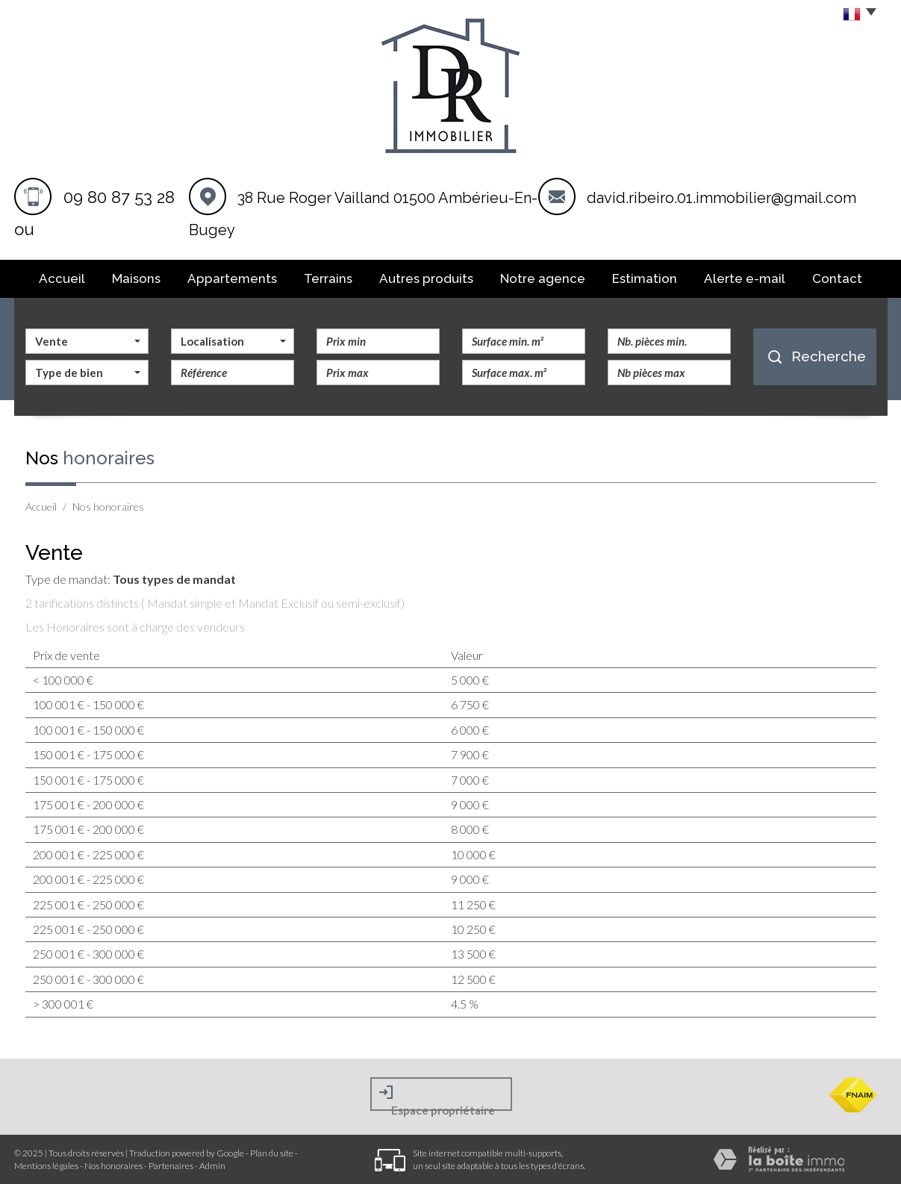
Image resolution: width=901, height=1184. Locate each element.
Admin (212, 1165)
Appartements (232, 278)
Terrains (328, 278)
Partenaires (171, 1165)
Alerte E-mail (744, 278)
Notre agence (542, 278)
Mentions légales (46, 1165)
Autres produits (426, 278)
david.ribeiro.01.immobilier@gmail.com (721, 198)
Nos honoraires (113, 1165)
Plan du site (271, 1153)
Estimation (644, 278)
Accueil (62, 278)
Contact (837, 278)
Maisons (136, 278)
